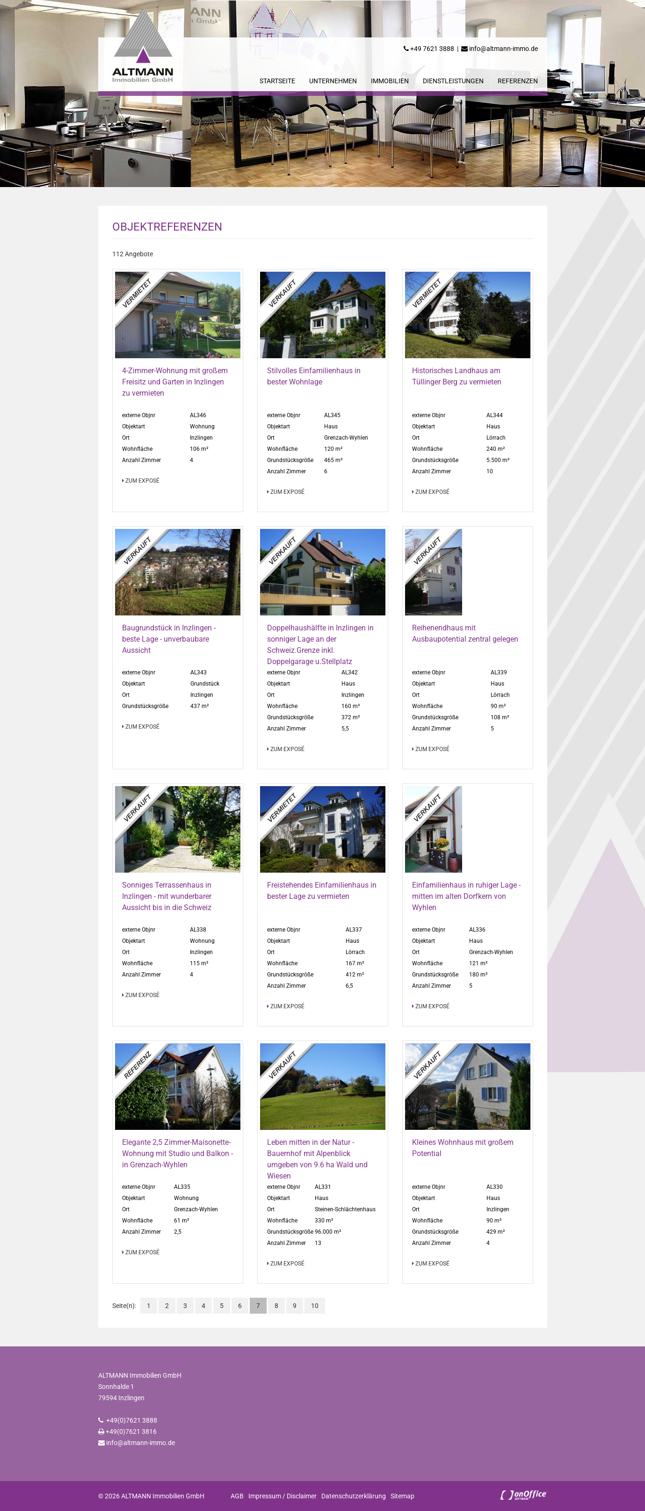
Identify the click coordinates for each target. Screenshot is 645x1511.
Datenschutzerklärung (353, 1496)
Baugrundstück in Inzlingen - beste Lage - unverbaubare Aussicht (169, 639)
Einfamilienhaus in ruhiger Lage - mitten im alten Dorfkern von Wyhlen (466, 896)
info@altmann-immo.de (503, 48)
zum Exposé (140, 480)
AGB (237, 1496)
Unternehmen (333, 81)
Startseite (277, 81)
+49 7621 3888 (432, 48)
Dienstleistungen (453, 81)
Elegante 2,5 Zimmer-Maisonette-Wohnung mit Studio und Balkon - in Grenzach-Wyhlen (177, 1153)
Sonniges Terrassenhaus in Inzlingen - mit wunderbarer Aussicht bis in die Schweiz (166, 896)
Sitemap (402, 1496)
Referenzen (518, 81)
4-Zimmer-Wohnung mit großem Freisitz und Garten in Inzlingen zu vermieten (175, 382)
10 (315, 1305)
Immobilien (390, 81)
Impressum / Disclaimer (282, 1496)
